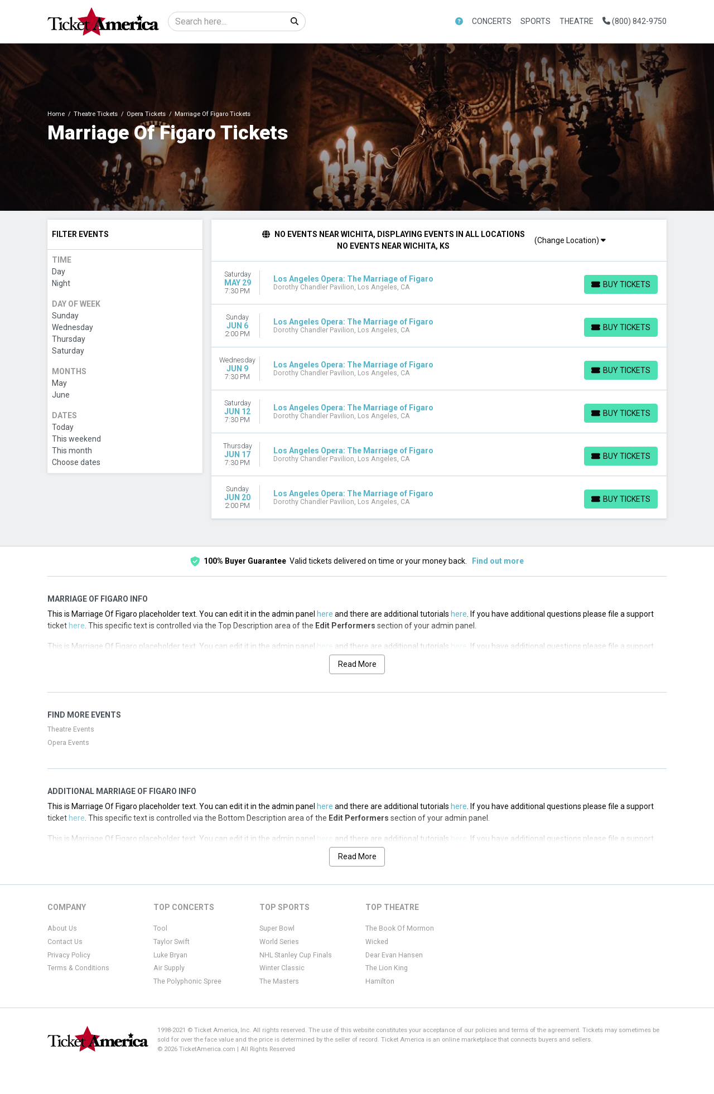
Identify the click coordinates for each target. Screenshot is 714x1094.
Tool (160, 928)
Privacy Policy (68, 955)
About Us (62, 928)
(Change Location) (570, 240)
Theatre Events (70, 729)
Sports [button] (535, 21)
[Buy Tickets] (621, 284)
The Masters (279, 981)
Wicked (376, 942)
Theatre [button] (576, 21)
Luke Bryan (170, 955)
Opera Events (68, 743)
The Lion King (386, 968)
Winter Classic (282, 968)
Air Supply (169, 968)
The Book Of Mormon (399, 928)
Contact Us (65, 942)
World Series (279, 942)
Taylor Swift (171, 942)
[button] (459, 21)
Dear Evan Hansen (394, 955)
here (325, 613)
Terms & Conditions (78, 968)
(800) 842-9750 (634, 21)
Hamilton (379, 981)
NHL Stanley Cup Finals (295, 955)
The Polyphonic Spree (187, 981)
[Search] (226, 21)
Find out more (498, 560)
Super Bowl (277, 928)
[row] (439, 283)
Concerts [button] (492, 21)
